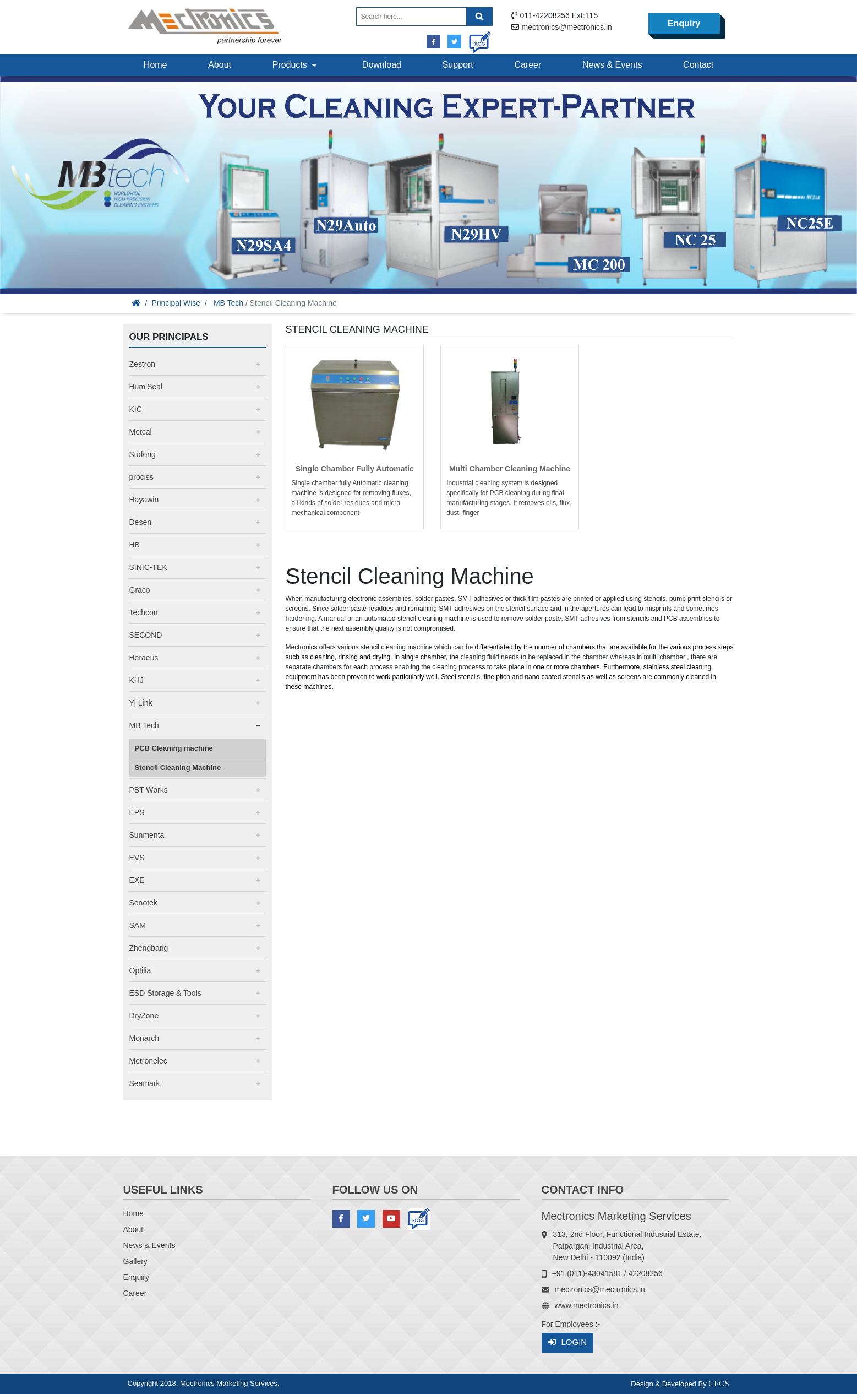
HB (134, 544)
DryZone (144, 1015)
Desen (140, 522)
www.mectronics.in (587, 1305)
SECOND (145, 635)
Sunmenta (147, 835)
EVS (137, 857)
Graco (139, 589)
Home (155, 64)
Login (567, 1342)
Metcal (140, 431)
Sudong (142, 454)
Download (381, 64)
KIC (135, 409)
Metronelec (148, 1060)
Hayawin (144, 499)
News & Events (612, 64)
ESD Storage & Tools (165, 993)
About (219, 64)
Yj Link (140, 702)
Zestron (142, 364)
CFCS (718, 1384)
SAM (137, 925)
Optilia (140, 970)
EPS (137, 812)
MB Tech (228, 303)
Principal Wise (175, 303)
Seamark (144, 1083)
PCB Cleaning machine (174, 748)
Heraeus (144, 657)
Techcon (143, 612)
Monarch (144, 1038)
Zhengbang (148, 947)
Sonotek (143, 902)
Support (458, 64)
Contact (698, 64)
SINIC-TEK (148, 567)
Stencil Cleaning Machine (178, 767)
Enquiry (684, 23)
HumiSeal (146, 386)
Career (527, 64)
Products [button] (295, 64)
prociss (141, 477)
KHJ (136, 680)
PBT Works (148, 789)
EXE (137, 880)
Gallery (135, 1261)
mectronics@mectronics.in (567, 27)
